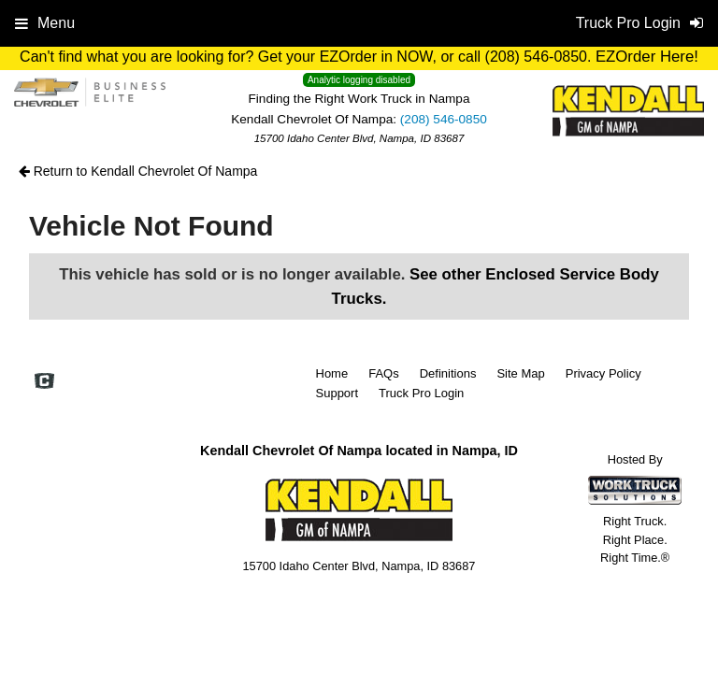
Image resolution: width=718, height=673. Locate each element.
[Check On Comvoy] (44, 382)
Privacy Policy (603, 373)
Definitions (448, 373)
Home (332, 373)
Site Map (520, 373)
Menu (45, 23)
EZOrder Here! (647, 56)
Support (337, 393)
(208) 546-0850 (443, 119)
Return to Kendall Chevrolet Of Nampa (138, 171)
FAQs (383, 373)
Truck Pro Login (421, 393)
